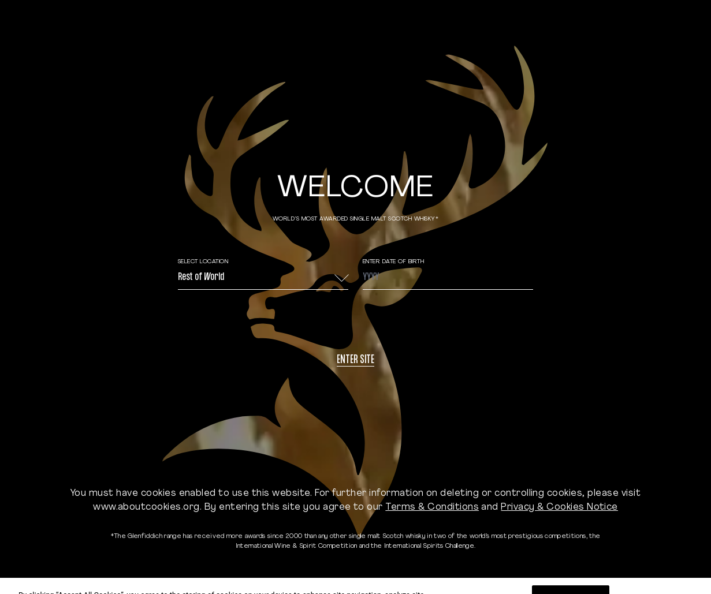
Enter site (355, 360)
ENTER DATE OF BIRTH (394, 262)
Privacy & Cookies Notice (559, 507)
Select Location (203, 262)
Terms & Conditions (432, 507)
